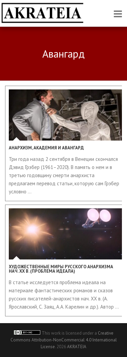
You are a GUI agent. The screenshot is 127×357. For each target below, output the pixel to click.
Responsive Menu (118, 13)
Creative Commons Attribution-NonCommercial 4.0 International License (63, 340)
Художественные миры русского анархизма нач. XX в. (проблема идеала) (61, 269)
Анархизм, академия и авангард (46, 148)
